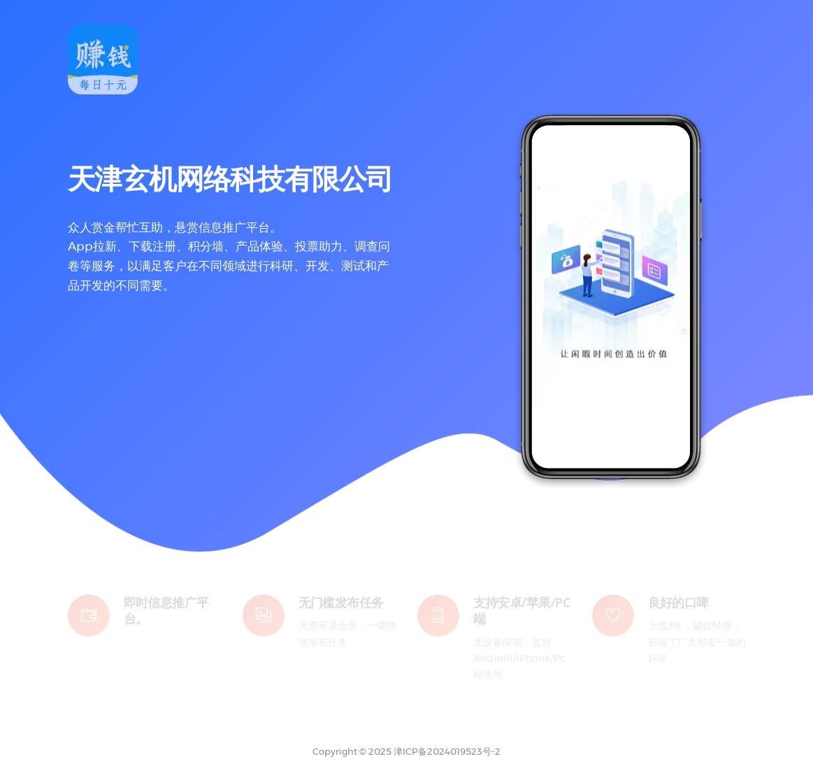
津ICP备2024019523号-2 (447, 752)
